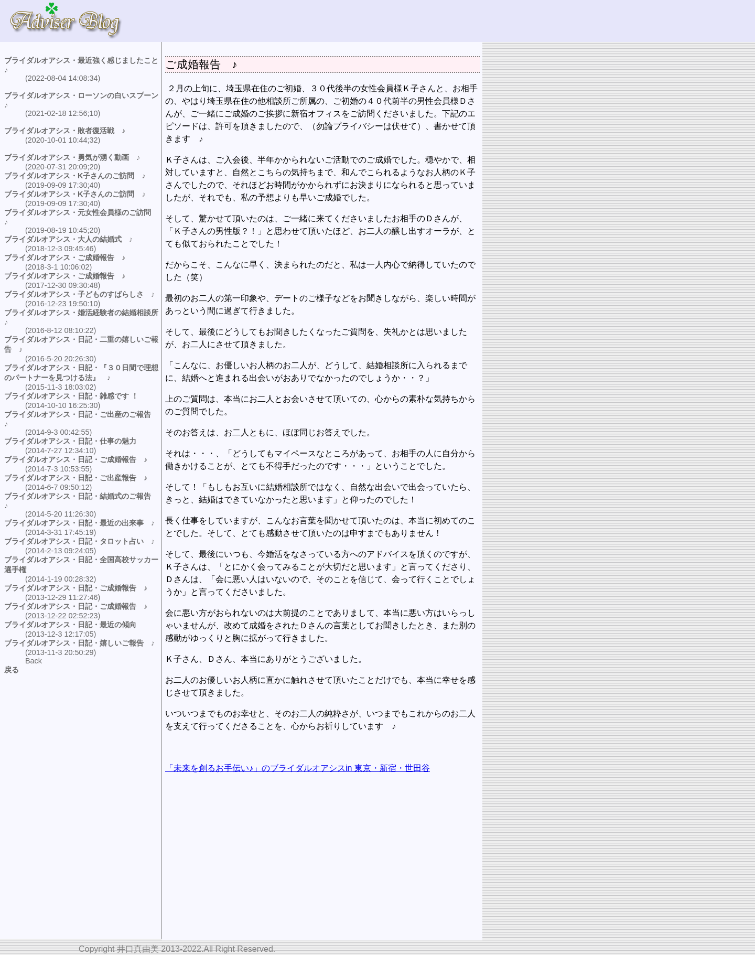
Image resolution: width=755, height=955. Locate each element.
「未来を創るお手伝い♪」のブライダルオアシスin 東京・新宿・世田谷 (297, 768)
